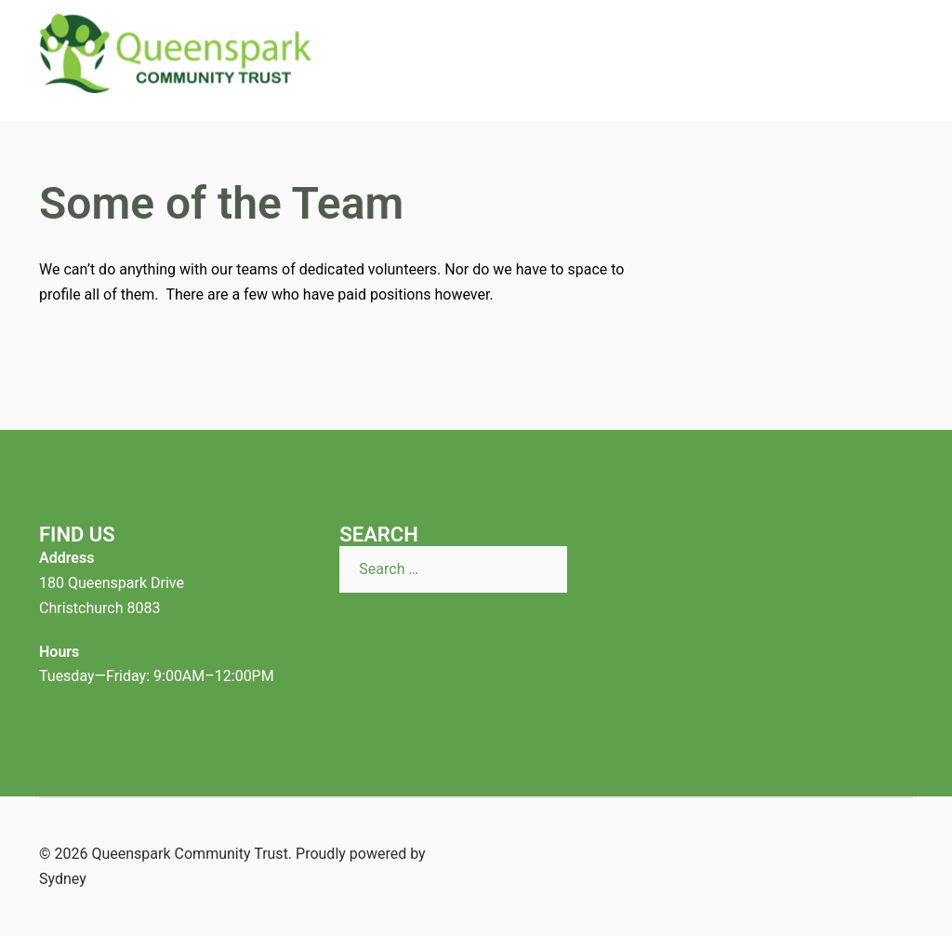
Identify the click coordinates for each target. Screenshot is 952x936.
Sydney (62, 879)
